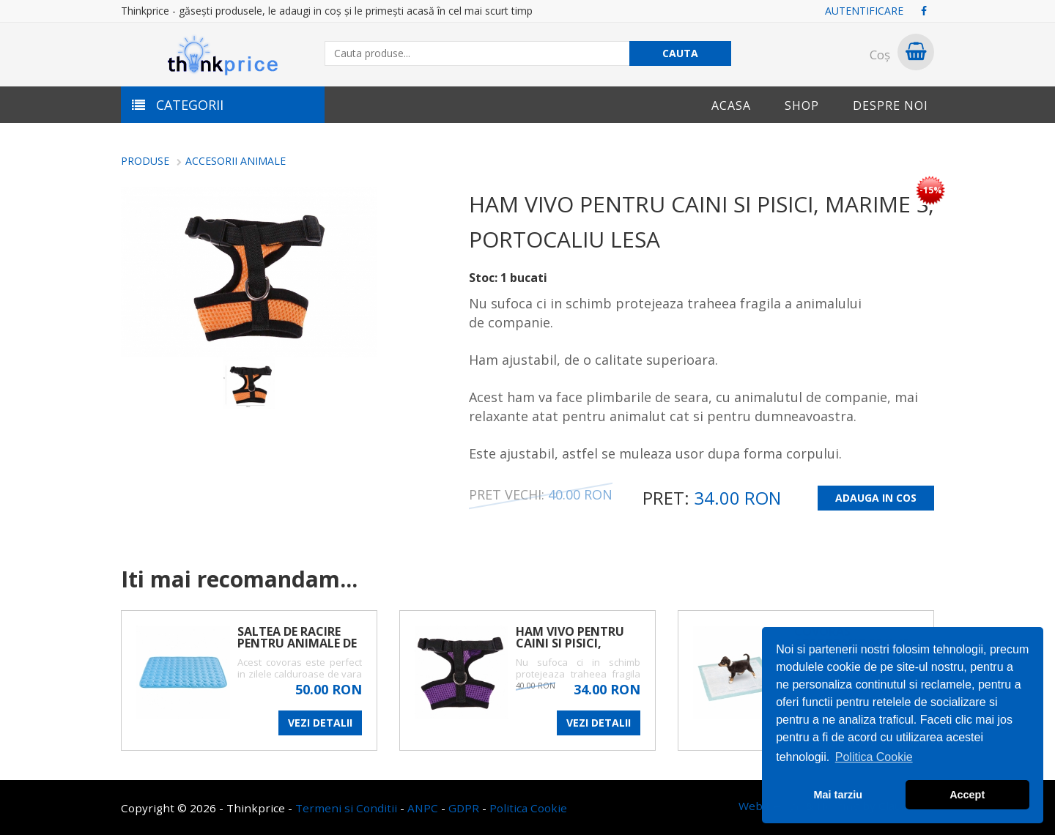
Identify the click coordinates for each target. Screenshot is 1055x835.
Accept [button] (967, 795)
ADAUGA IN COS (876, 498)
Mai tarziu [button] (838, 795)
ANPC (422, 808)
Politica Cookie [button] (874, 757)
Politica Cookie (528, 808)
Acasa (731, 105)
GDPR (463, 808)
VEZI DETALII (320, 723)
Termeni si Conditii (346, 808)
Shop (802, 105)
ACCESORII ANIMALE (235, 161)
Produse (145, 161)
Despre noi (890, 105)
